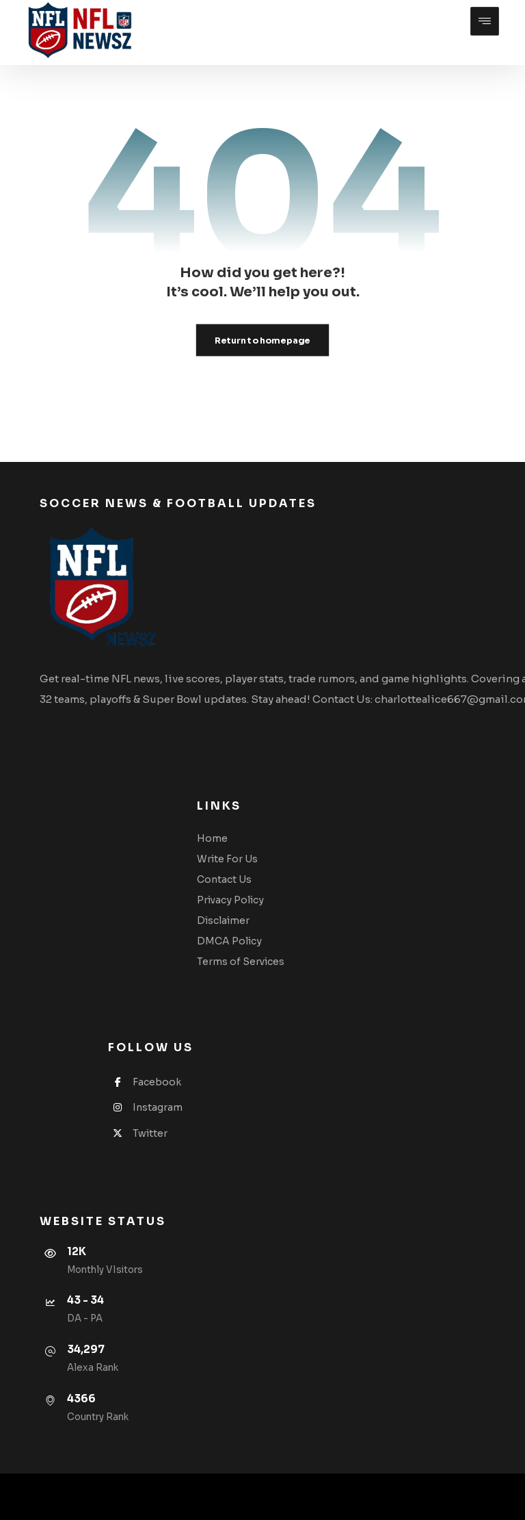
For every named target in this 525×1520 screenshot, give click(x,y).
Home (212, 838)
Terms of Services (240, 961)
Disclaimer (223, 920)
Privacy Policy (230, 900)
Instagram (145, 1107)
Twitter (137, 1133)
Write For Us (227, 859)
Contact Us (224, 879)
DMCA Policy (229, 941)
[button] (484, 21)
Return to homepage (262, 340)
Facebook (144, 1082)
